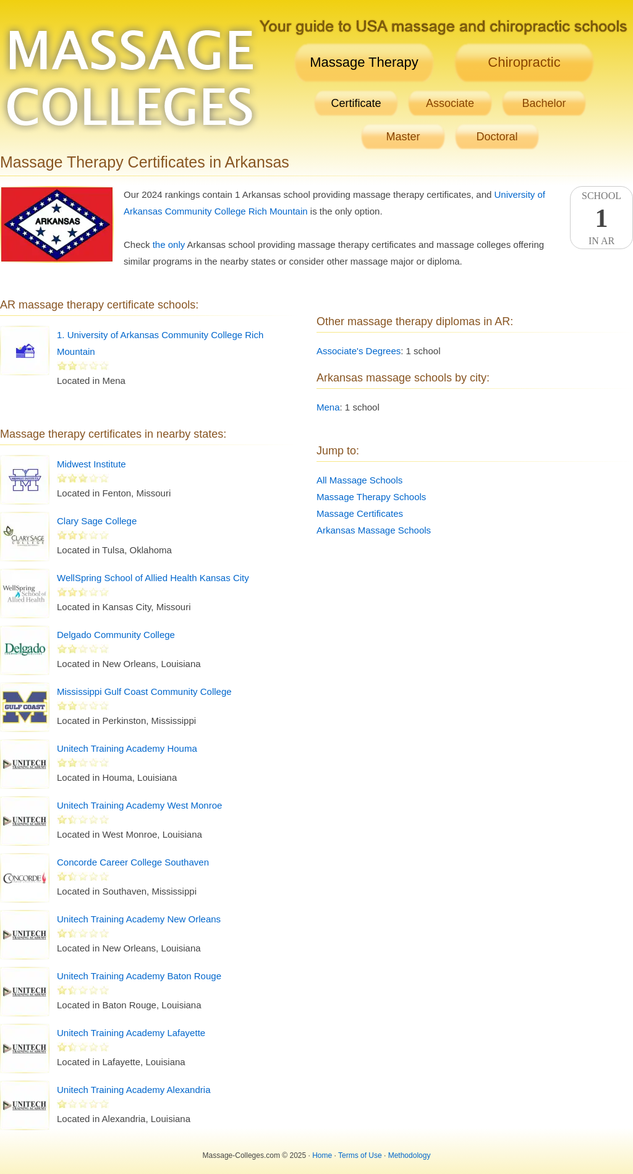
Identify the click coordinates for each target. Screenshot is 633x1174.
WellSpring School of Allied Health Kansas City (153, 577)
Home (322, 1155)
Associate (450, 103)
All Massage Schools (359, 480)
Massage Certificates (359, 513)
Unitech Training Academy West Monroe (139, 805)
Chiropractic (524, 62)
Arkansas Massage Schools (373, 530)
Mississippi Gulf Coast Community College (144, 691)
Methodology (409, 1155)
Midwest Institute (91, 464)
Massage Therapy (364, 62)
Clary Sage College (97, 521)
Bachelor (544, 103)
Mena (328, 407)
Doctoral (496, 136)
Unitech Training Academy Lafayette (131, 1032)
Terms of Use (360, 1155)
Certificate (356, 103)
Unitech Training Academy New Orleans (139, 919)
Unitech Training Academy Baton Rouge (139, 976)
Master (403, 136)
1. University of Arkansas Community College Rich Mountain (160, 343)
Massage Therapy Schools (371, 496)
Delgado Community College (116, 634)
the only (169, 244)
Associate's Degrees (358, 351)
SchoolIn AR (601, 218)
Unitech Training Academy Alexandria (133, 1089)
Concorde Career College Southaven (133, 862)
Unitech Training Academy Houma (127, 748)
